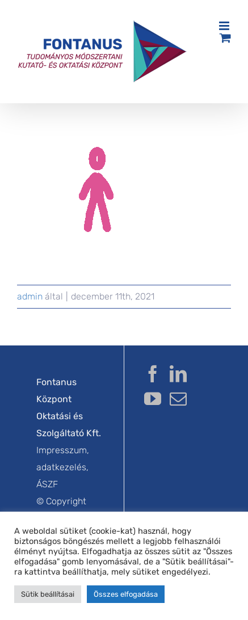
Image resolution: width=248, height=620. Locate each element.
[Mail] (178, 398)
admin (30, 296)
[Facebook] (152, 373)
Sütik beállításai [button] (47, 594)
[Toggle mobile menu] (225, 26)
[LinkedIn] (178, 373)
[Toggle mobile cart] (225, 38)
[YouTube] (152, 398)
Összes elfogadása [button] (126, 594)
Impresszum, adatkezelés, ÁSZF (62, 467)
